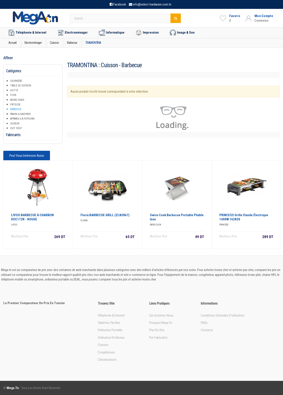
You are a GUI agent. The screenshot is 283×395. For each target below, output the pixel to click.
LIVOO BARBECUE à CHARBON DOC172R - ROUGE (32, 217)
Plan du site (156, 330)
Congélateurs (106, 352)
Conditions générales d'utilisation (222, 315)
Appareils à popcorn (22, 118)
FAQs (204, 323)
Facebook (119, 4)
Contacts (207, 330)
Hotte (14, 90)
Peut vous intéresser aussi (26, 156)
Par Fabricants (158, 338)
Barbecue (15, 109)
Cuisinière (16, 80)
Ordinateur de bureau (111, 338)
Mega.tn (13, 388)
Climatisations (107, 360)
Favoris (234, 16)
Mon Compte (263, 16)
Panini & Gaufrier (20, 114)
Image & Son (182, 33)
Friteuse (15, 104)
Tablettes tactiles (109, 323)
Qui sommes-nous (161, 315)
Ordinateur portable (110, 330)
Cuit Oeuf (16, 128)
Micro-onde (17, 99)
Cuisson (103, 345)
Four (13, 95)
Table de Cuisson (20, 85)
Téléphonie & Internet (27, 33)
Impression (147, 33)
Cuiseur (14, 123)
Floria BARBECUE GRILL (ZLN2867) (105, 215)
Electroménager (72, 33)
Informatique (111, 33)
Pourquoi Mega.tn (160, 323)
